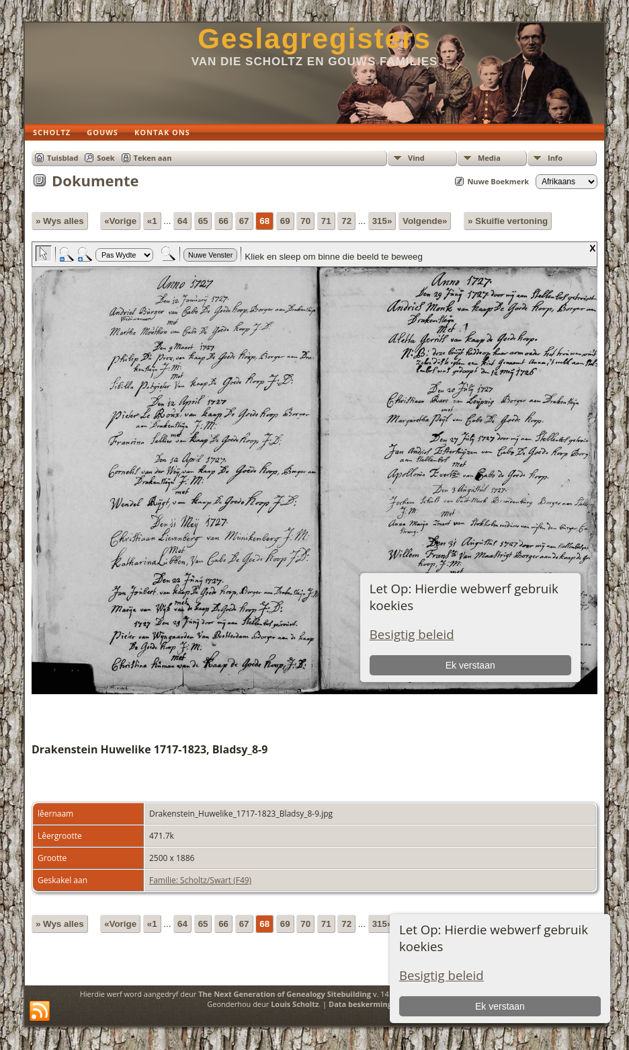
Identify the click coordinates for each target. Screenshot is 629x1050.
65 (203, 221)
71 (326, 221)
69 (285, 221)
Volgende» (425, 221)
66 (223, 221)
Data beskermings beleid (374, 1004)
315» (382, 221)
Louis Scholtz (295, 1004)
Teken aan (153, 158)
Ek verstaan (500, 1006)
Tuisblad (62, 158)
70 (305, 221)
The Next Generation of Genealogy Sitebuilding (284, 994)
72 (346, 221)
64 (182, 221)
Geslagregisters (314, 38)
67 (244, 221)
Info (555, 158)
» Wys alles (60, 221)
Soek (105, 158)
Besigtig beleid (441, 975)
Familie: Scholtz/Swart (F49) (200, 880)
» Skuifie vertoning (508, 221)
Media (489, 158)
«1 (152, 221)
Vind (416, 158)
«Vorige (120, 221)
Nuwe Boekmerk (498, 181)
